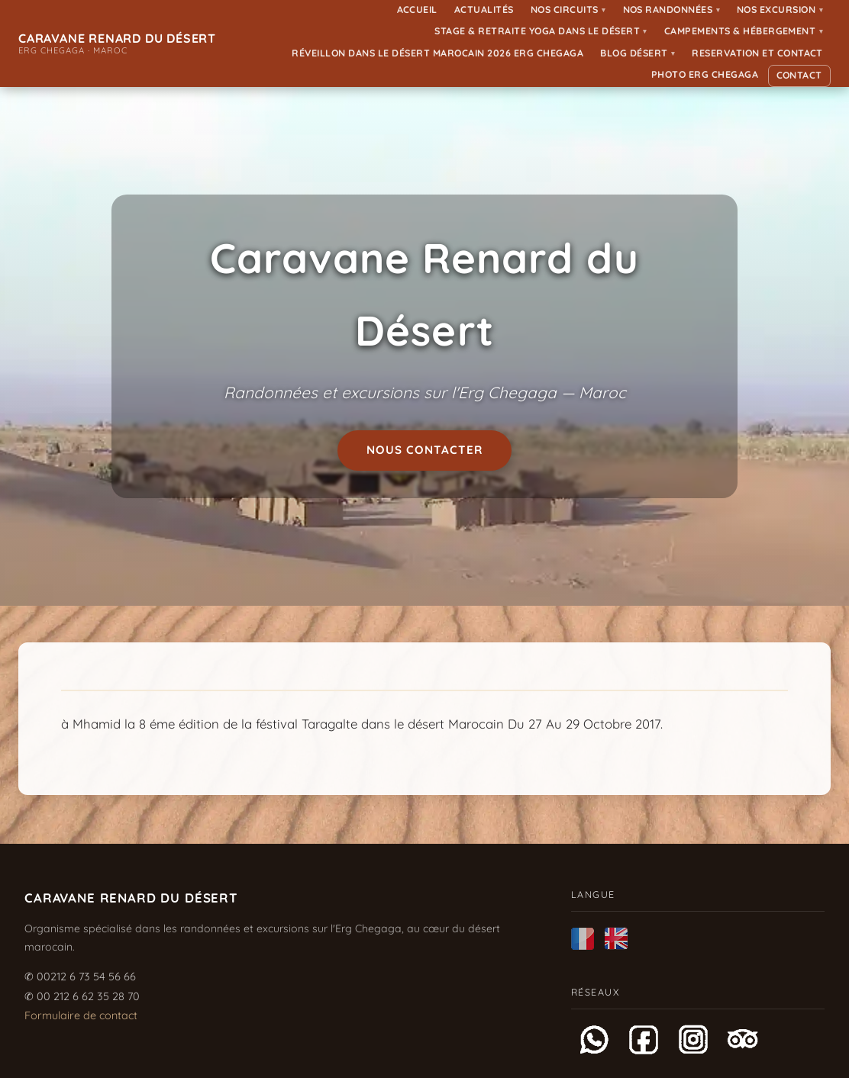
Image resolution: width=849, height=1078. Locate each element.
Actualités (484, 9)
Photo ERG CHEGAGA (705, 74)
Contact (799, 75)
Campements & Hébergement (743, 31)
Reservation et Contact (757, 53)
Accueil (417, 9)
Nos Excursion (780, 9)
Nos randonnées (672, 9)
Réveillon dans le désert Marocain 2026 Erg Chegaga (437, 53)
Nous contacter (424, 449)
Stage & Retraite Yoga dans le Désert (540, 31)
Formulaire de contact (80, 1015)
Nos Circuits (568, 9)
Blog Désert (637, 53)
